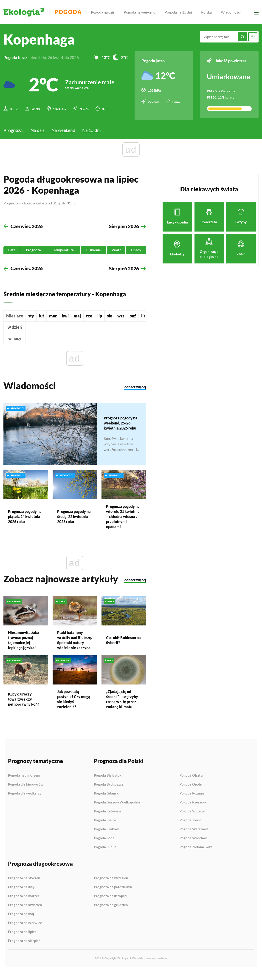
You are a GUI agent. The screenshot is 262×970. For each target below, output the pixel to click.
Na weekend (64, 128)
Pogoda (74, 12)
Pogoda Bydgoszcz (108, 783)
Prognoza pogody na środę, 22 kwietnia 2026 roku (74, 515)
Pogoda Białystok (107, 774)
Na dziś (38, 128)
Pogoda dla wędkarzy (24, 792)
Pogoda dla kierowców (25, 783)
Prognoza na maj (21, 912)
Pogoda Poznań (192, 792)
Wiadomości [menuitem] (234, 12)
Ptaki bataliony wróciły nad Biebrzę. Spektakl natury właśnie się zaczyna (74, 638)
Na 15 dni (92, 128)
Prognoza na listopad (110, 894)
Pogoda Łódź (104, 837)
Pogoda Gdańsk (106, 792)
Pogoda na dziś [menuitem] (106, 12)
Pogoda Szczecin (192, 810)
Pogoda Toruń (190, 819)
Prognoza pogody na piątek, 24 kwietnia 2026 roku (25, 515)
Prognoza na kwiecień (25, 903)
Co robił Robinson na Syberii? (123, 638)
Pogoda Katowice (107, 810)
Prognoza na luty (21, 886)
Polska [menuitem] (210, 12)
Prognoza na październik (113, 886)
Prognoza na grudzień (111, 903)
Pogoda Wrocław (193, 837)
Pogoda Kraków (106, 828)
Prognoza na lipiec (22, 930)
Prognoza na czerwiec (25, 921)
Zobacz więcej (135, 386)
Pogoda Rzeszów (193, 801)
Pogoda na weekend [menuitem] (143, 12)
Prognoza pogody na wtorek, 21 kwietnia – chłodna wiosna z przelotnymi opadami (123, 515)
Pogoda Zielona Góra (196, 845)
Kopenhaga (39, 39)
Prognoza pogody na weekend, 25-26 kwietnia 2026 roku (120, 421)
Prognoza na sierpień (24, 939)
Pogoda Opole (191, 783)
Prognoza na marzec (23, 894)
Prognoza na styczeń (24, 877)
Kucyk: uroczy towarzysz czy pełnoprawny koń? (23, 697)
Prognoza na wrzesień (111, 877)
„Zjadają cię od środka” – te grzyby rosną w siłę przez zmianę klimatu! (122, 697)
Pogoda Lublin (105, 845)
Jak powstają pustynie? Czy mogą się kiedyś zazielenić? (73, 697)
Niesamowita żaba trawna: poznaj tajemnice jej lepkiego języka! (23, 638)
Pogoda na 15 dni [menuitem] (181, 12)
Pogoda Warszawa (194, 828)
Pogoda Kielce (105, 819)
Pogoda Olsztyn (192, 774)
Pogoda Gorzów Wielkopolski (117, 801)
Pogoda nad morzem (24, 774)
